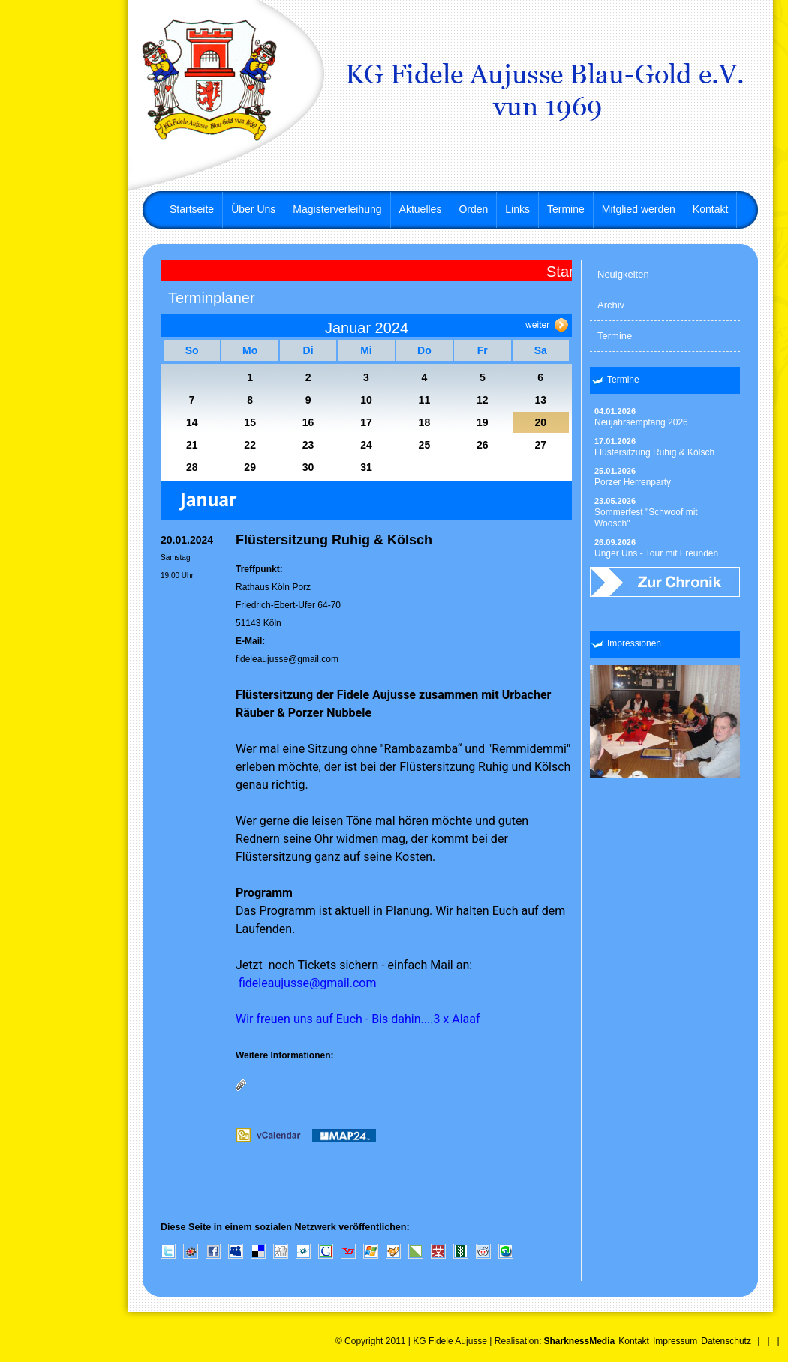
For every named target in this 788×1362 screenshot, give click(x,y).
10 (366, 400)
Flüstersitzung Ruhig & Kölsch (654, 447)
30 (308, 467)
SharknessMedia (579, 1341)
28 (192, 467)
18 (425, 422)
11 (425, 400)
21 (192, 445)
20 (540, 422)
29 (250, 467)
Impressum (675, 1341)
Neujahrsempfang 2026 (641, 417)
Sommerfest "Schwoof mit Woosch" (646, 512)
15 (250, 422)
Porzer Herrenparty (632, 477)
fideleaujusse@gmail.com (287, 659)
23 (308, 445)
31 (366, 467)
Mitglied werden (638, 209)
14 (192, 422)
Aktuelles (420, 209)
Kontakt (710, 209)
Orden (473, 209)
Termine (566, 209)
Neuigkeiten (623, 274)
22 (250, 445)
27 (540, 445)
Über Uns (253, 209)
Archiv (610, 304)
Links (517, 209)
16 (308, 422)
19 (483, 422)
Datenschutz (726, 1341)
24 (366, 445)
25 (425, 445)
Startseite (192, 209)
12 (483, 400)
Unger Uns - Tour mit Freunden (656, 548)
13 (540, 400)
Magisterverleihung (337, 209)
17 (366, 422)
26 (483, 445)
